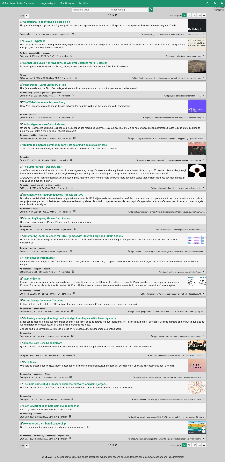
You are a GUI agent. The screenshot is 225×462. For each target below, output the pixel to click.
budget (47, 269)
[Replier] (203, 34)
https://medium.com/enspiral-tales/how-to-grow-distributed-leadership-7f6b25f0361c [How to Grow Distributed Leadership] (165, 439)
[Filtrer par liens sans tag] (27, 16)
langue (35, 209)
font (25, 53)
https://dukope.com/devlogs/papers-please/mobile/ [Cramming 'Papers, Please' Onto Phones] (179, 229)
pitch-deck (56, 93)
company (37, 269)
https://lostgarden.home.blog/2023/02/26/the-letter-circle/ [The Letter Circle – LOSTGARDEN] (176, 188)
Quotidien (84, 3)
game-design (39, 308)
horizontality (39, 436)
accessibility (34, 53)
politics (58, 185)
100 (194, 15)
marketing (27, 93)
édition (47, 374)
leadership (51, 436)
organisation (63, 436)
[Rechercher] (207, 3)
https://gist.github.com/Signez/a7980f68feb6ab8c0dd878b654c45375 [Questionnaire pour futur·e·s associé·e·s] (171, 34)
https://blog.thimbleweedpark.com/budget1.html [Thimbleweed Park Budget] (180, 272)
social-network (37, 185)
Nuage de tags (47, 3)
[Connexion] (222, 3)
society (26, 157)
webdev (32, 114)
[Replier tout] (204, 15)
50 (189, 15)
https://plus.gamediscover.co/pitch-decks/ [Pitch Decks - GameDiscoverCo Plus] (183, 96)
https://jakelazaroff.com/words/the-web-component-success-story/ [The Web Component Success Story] (172, 118)
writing (49, 185)
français (26, 209)
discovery (43, 135)
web (25, 114)
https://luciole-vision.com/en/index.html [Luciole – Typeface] (184, 56)
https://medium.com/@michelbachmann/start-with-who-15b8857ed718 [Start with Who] (171, 294)
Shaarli (48, 457)
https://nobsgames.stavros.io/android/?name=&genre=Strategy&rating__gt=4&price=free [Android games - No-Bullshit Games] (165, 138)
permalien (45, 34)
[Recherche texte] (91, 9)
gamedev (46, 53)
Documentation (176, 457)
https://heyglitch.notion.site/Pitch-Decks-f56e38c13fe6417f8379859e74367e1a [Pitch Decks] (167, 377)
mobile (33, 135)
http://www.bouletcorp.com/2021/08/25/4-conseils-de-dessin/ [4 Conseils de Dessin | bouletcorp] (174, 355)
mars (25, 75)
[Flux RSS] (215, 3)
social (25, 185)
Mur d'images (67, 3)
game (36, 93)
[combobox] (129, 9)
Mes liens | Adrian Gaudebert (18, 3)
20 (184, 15)
